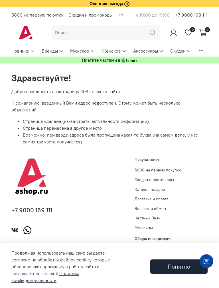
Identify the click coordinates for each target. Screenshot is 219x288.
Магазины (144, 227)
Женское (114, 51)
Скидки (180, 51)
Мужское (82, 51)
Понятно (179, 266)
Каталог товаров (150, 189)
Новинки (23, 51)
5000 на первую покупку (37, 15)
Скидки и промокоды (90, 15)
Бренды (52, 51)
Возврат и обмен (150, 208)
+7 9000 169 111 (191, 15)
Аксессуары (148, 51)
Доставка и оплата (152, 198)
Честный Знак (147, 218)
